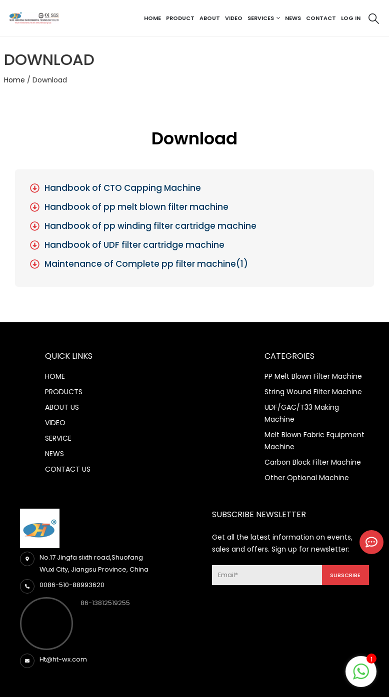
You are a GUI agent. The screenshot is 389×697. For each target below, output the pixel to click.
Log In (350, 18)
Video (233, 18)
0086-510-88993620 (72, 585)
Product (180, 18)
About (210, 18)
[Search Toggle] (374, 18)
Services (261, 18)
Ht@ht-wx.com (63, 659)
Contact (321, 18)
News (293, 18)
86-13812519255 (105, 603)
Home (152, 18)
